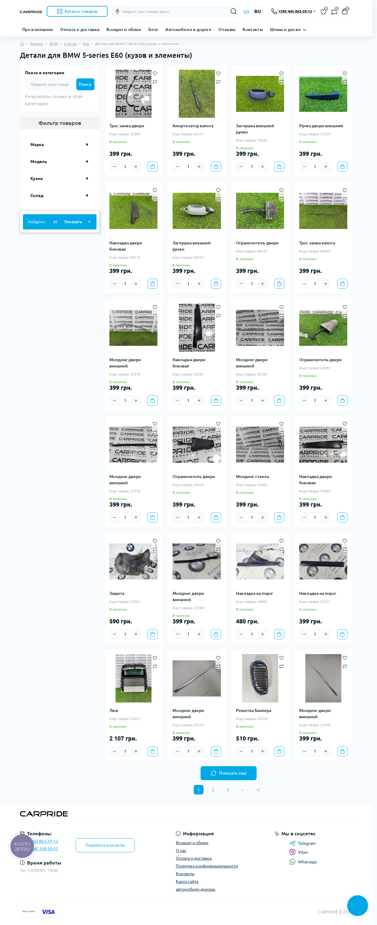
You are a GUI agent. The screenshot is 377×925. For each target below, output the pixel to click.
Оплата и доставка (79, 29)
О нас (181, 850)
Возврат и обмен (123, 29)
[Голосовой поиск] (117, 11)
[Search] (234, 11)
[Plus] (136, 166)
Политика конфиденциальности (207, 866)
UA (246, 11)
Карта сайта (187, 881)
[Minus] (114, 166)
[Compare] (155, 81)
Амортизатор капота (193, 125)
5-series (70, 44)
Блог (153, 29)
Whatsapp (303, 862)
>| (258, 789)
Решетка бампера (253, 710)
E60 (86, 44)
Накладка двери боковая (125, 246)
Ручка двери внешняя (321, 125)
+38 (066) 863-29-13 (39, 841)
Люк (113, 710)
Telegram (302, 843)
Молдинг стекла (252, 476)
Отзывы (226, 29)
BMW (53, 44)
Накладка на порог (254, 593)
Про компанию (37, 29)
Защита (116, 593)
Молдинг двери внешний (125, 362)
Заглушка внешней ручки (255, 128)
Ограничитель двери (257, 242)
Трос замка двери (126, 125)
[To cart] (153, 167)
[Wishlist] (155, 72)
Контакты (253, 29)
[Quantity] (125, 166)
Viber (298, 852)
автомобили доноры (195, 889)
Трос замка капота (317, 242)
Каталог (37, 44)
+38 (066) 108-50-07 (39, 848)
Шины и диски (285, 29)
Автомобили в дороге (188, 29)
